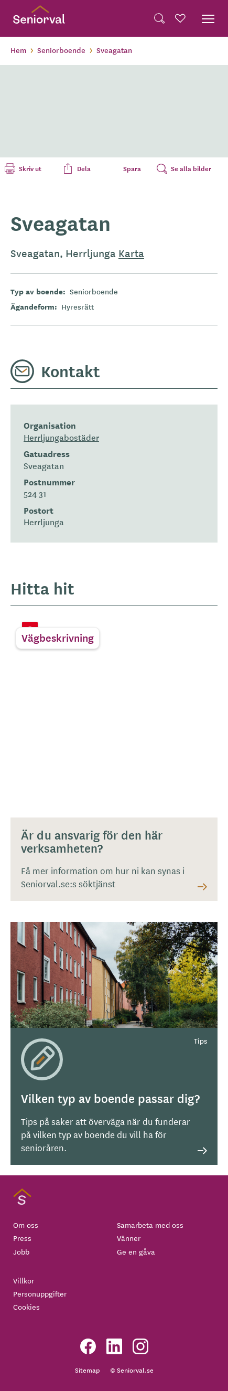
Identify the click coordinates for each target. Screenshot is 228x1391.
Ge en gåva (136, 1251)
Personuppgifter (40, 1293)
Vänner (128, 1238)
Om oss (25, 1224)
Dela (84, 168)
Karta (131, 253)
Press (22, 1238)
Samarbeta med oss (150, 1224)
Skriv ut (30, 168)
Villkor (23, 1280)
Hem (18, 50)
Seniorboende (61, 50)
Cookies (26, 1306)
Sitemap (87, 1370)
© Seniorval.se (132, 1370)
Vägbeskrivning (57, 637)
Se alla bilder (191, 168)
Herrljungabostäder (61, 437)
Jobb (21, 1251)
